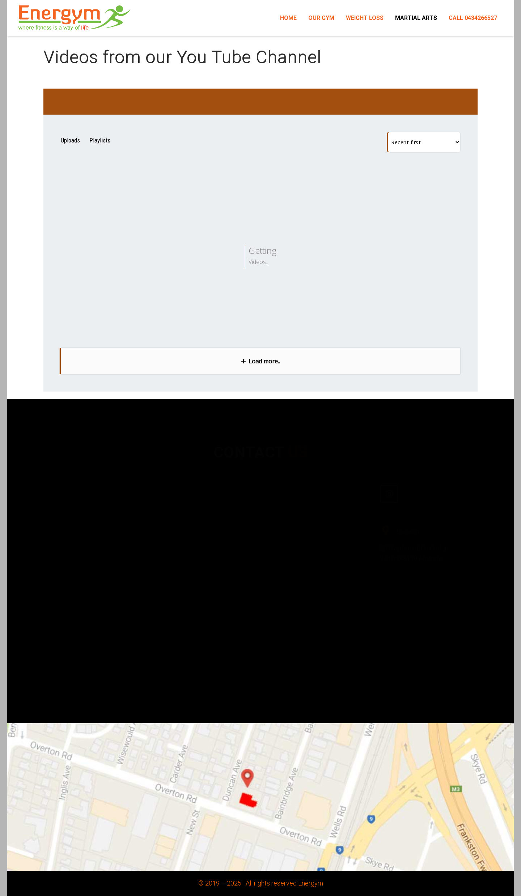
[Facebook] (280, 473)
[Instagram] (389, 473)
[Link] (74, 18)
